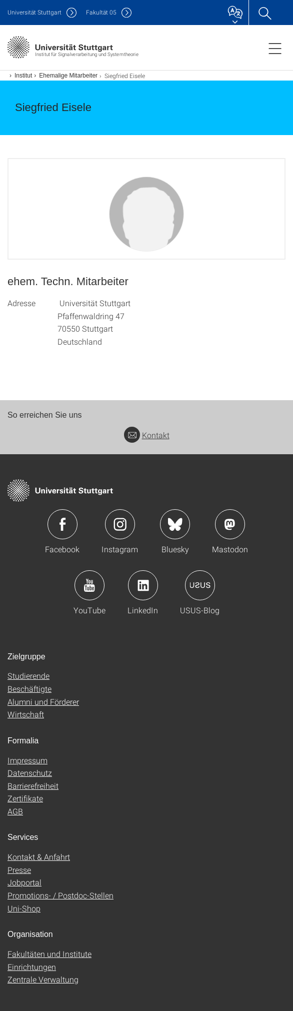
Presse (19, 869)
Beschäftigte (30, 688)
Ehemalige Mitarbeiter (68, 75)
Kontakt (147, 435)
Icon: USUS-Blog (200, 585)
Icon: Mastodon (230, 524)
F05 (101, 12)
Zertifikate (25, 798)
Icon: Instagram (120, 524)
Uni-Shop (24, 908)
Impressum (28, 760)
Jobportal (25, 882)
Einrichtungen (32, 966)
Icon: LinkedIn (143, 585)
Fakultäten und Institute (50, 953)
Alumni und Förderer (43, 701)
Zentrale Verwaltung (43, 979)
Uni (35, 12)
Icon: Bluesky (175, 524)
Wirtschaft (26, 714)
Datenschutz (30, 772)
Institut (23, 75)
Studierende (29, 675)
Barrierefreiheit (33, 785)
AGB (15, 811)
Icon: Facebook (63, 524)
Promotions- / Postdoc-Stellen (61, 895)
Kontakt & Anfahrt (39, 856)
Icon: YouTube (89, 585)
